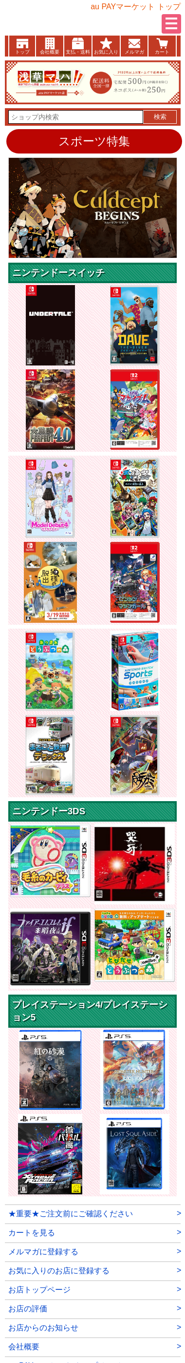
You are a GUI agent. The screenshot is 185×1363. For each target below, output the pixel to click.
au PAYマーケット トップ (135, 6)
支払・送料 (78, 52)
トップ (22, 52)
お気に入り (106, 52)
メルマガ (134, 52)
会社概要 (49, 52)
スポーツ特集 (94, 141)
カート (162, 52)
